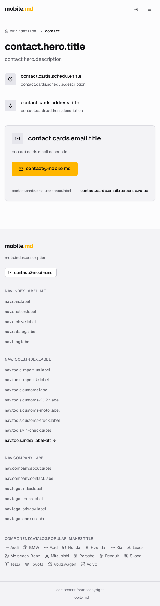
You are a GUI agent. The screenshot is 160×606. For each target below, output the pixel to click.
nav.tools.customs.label (26, 389)
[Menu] (149, 9)
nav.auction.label (20, 311)
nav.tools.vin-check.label (28, 430)
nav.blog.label (17, 341)
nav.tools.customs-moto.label (32, 410)
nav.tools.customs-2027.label (32, 400)
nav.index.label (21, 31)
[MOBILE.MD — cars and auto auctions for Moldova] (19, 9)
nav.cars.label (17, 301)
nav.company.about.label (28, 468)
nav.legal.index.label (23, 488)
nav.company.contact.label (29, 478)
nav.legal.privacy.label (25, 508)
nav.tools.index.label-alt (30, 440)
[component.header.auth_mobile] (136, 9)
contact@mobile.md (45, 168)
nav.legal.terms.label (24, 498)
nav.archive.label (20, 321)
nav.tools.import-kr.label (27, 379)
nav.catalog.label (21, 331)
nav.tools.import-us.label (27, 369)
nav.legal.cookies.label (26, 518)
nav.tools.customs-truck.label (32, 420)
